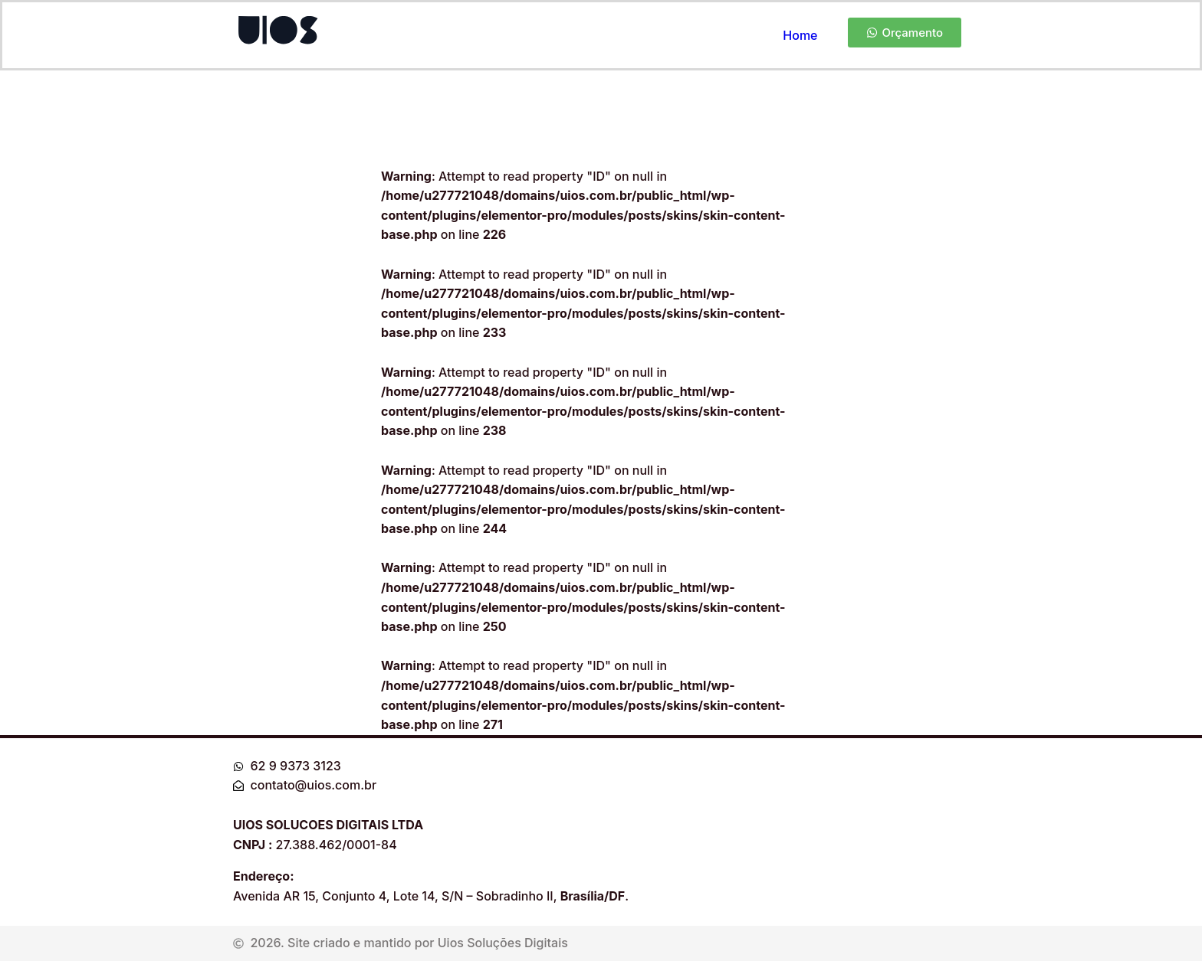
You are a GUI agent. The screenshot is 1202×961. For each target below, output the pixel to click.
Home (800, 35)
